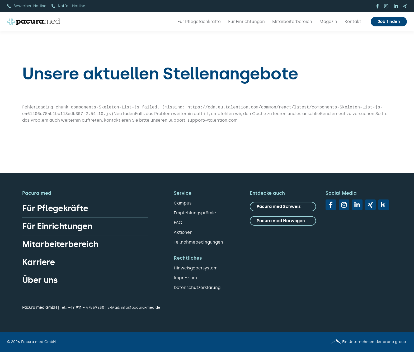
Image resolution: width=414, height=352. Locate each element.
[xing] (405, 6)
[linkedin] (396, 6)
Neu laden (124, 113)
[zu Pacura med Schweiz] (283, 206)
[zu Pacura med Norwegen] (283, 221)
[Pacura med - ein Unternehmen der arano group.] (309, 342)
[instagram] (386, 6)
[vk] (383, 204)
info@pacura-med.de (140, 307)
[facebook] (377, 6)
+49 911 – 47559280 (86, 307)
